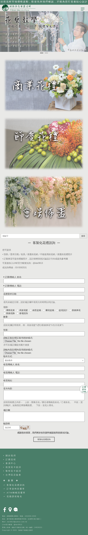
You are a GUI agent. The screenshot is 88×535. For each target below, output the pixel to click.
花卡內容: (7, 388)
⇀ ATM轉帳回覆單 (14, 492)
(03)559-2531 (12, 516)
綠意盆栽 (35, 310)
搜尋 (83, 236)
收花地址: (7, 380)
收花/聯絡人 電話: (11, 372)
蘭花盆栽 (48, 310)
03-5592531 (21, 267)
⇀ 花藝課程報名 (12, 496)
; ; (44, 360)
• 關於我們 (9, 455)
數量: (5, 317)
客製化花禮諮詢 (44, 439)
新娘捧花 (75, 310)
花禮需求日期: (10, 294)
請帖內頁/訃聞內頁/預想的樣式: (18, 350)
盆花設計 (61, 310)
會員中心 (11, 463)
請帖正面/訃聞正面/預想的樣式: (18, 338)
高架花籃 (22, 310)
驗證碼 (6, 423)
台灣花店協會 (13, 475)
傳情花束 (9, 310)
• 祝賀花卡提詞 (12, 467)
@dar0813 (38, 263)
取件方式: (7, 356)
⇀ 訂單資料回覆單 (14, 489)
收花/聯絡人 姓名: (11, 364)
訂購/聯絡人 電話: (13, 286)
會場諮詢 (22, 313)
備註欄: (6, 410)
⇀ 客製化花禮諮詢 (14, 485)
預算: (5, 330)
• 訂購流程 (9, 459)
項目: (5, 307)
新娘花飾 (9, 313)
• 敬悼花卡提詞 (12, 471)
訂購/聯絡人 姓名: (13, 277)
